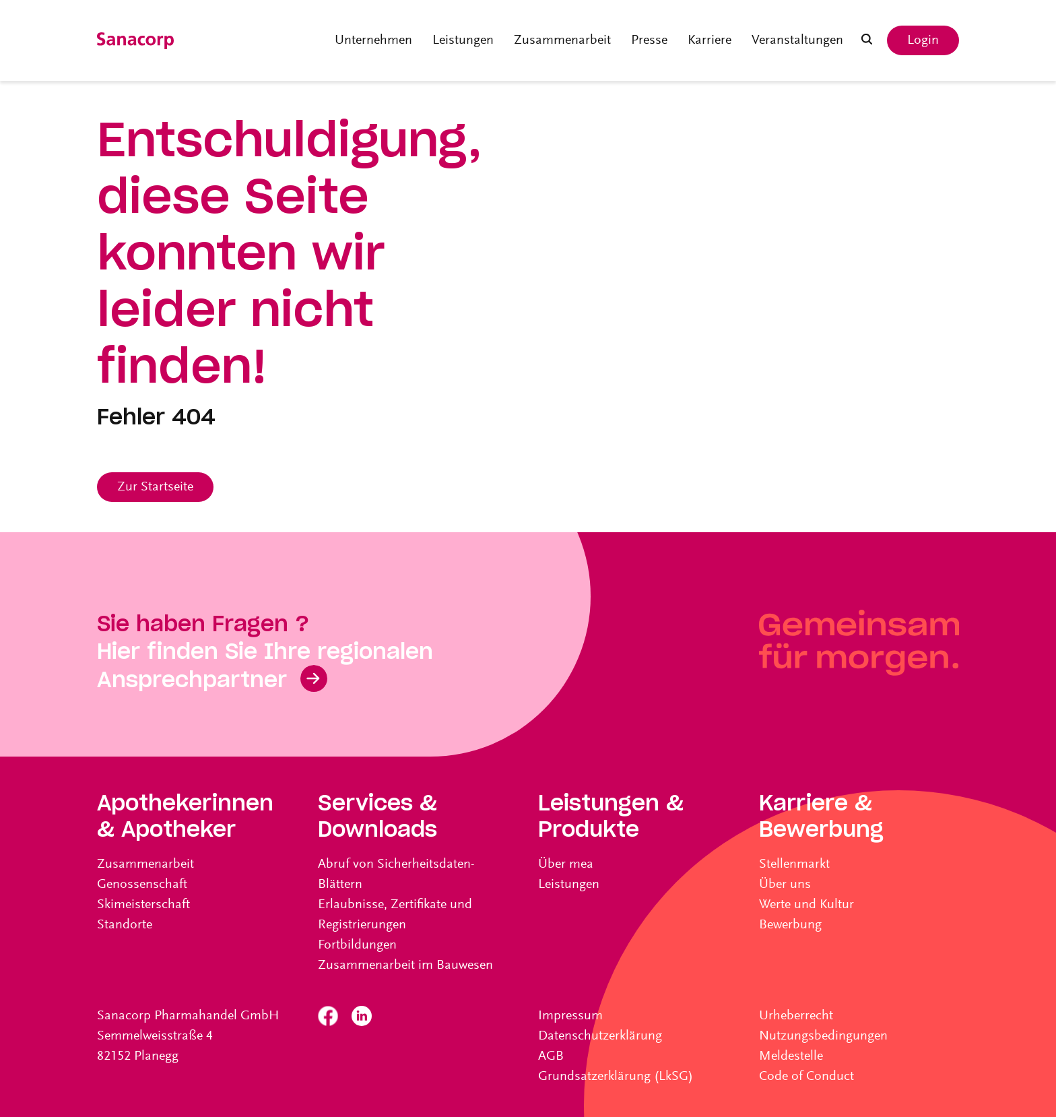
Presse (649, 40)
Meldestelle (791, 1056)
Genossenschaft (142, 884)
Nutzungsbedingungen (823, 1036)
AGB (551, 1056)
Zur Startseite (155, 487)
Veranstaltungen (797, 40)
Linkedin (362, 1016)
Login (923, 40)
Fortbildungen (357, 945)
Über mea (565, 864)
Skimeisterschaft (143, 905)
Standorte (124, 925)
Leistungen (463, 40)
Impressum (570, 1016)
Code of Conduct (806, 1076)
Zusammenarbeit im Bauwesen (405, 965)
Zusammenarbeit (562, 40)
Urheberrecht (796, 1016)
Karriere (709, 40)
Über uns (785, 884)
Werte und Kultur (806, 905)
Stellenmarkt (794, 864)
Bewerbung (790, 925)
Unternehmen (373, 40)
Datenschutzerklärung (600, 1036)
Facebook (328, 1016)
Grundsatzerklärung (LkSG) (615, 1076)
